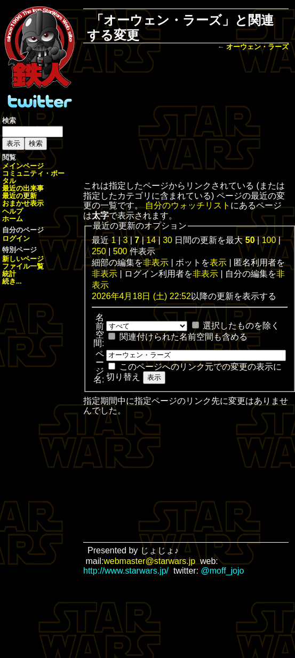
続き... (12, 281)
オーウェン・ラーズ (257, 47)
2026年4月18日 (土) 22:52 (141, 296)
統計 (9, 274)
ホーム (12, 219)
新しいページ (23, 259)
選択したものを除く (241, 325)
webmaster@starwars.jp (149, 561)
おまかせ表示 (23, 203)
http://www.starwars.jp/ (126, 570)
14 (151, 240)
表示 (218, 262)
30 (167, 240)
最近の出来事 (23, 188)
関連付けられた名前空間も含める (183, 336)
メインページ (23, 166)
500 (120, 251)
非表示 (156, 262)
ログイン (16, 238)
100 (269, 240)
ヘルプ (12, 211)
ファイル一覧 (23, 266)
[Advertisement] (186, 117)
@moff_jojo (222, 570)
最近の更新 (19, 196)
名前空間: (98, 330)
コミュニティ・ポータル (33, 177)
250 (99, 251)
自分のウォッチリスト (187, 205)
